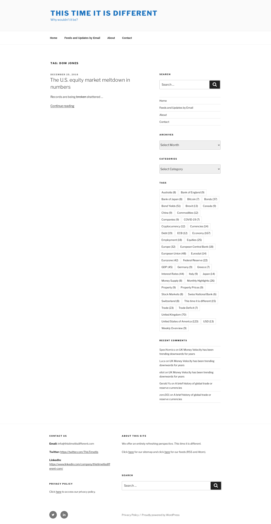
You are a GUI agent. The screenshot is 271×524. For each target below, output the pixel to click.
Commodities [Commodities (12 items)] (187, 212)
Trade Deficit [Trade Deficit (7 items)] (188, 307)
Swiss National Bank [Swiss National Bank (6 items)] (202, 294)
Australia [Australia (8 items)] (168, 192)
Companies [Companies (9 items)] (170, 219)
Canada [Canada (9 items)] (209, 205)
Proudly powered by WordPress (161, 514)
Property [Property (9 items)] (168, 287)
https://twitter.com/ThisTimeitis (79, 451)
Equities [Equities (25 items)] (194, 239)
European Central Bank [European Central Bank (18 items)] (196, 246)
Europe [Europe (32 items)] (168, 246)
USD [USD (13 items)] (208, 321)
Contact (127, 37)
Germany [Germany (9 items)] (184, 267)
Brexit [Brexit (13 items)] (192, 205)
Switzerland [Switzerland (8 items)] (170, 301)
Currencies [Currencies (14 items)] (199, 226)
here (58, 491)
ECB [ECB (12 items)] (182, 233)
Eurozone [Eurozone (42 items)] (169, 260)
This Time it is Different (104, 13)
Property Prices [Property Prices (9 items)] (192, 287)
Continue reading (62, 106)
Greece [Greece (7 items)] (203, 267)
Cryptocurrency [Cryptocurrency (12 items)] (173, 226)
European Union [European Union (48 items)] (173, 253)
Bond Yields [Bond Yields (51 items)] (171, 205)
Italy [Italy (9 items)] (193, 273)
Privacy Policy (130, 514)
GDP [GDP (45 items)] (167, 267)
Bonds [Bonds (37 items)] (210, 199)
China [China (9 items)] (166, 212)
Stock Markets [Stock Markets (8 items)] (172, 294)
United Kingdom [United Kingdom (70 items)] (173, 314)
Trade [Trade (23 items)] (167, 307)
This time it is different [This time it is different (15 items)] (200, 301)
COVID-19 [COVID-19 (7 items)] (192, 219)
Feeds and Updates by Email (82, 37)
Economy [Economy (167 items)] (201, 233)
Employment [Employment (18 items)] (171, 239)
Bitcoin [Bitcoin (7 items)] (193, 199)
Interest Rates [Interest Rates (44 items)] (172, 273)
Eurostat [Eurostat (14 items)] (198, 253)
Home (53, 37)
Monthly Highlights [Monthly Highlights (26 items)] (201, 280)
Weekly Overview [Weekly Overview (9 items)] (174, 328)
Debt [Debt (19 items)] (166, 233)
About (111, 37)
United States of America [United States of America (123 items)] (179, 321)
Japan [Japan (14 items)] (209, 273)
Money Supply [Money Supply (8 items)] (171, 280)
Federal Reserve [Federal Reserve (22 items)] (195, 260)
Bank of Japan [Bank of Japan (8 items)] (171, 199)
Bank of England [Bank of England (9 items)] (192, 192)
